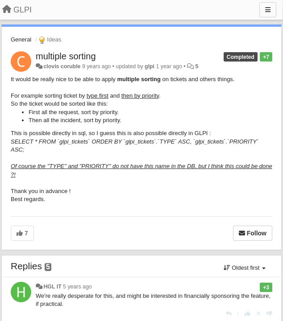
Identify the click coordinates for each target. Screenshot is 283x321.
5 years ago (77, 287)
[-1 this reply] (269, 313)
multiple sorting (66, 56)
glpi (149, 66)
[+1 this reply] (247, 313)
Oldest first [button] (245, 267)
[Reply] (229, 313)
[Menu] (267, 9)
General (21, 39)
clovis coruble (61, 66)
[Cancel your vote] (258, 313)
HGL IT (52, 287)
